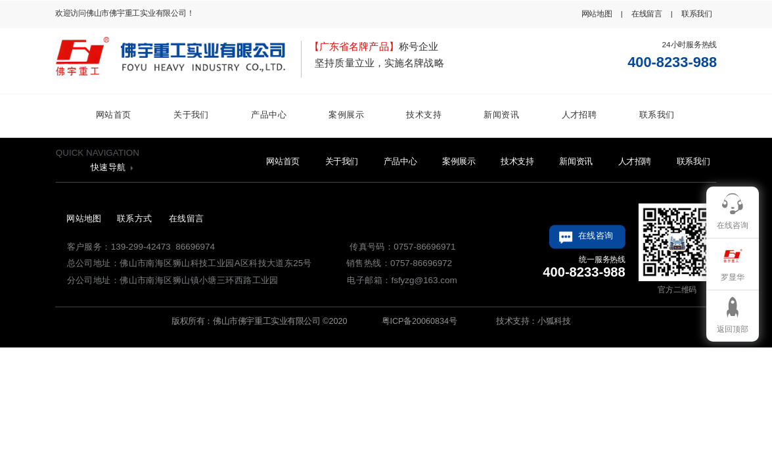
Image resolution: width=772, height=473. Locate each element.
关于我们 (191, 114)
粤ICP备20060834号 (418, 320)
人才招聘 (579, 114)
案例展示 (346, 114)
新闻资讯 (501, 114)
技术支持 (424, 114)
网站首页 (113, 114)
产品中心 (268, 114)
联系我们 (657, 114)
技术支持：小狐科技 (532, 320)
